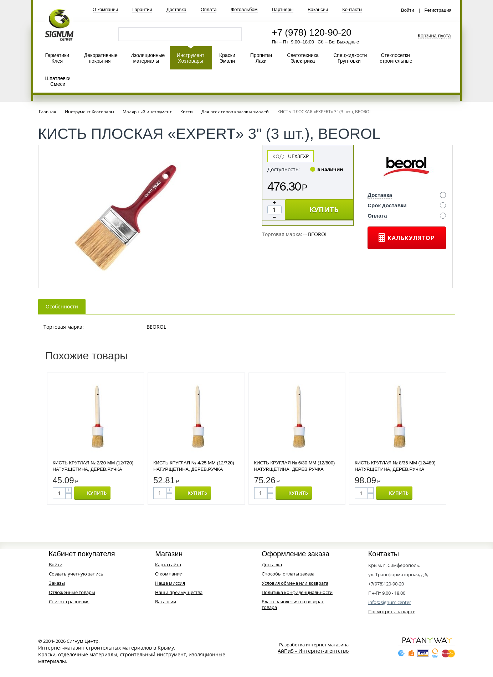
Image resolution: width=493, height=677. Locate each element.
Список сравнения (69, 601)
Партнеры (282, 9)
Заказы (57, 583)
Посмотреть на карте (391, 611)
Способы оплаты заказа (288, 574)
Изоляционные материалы (147, 58)
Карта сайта (168, 564)
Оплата (209, 9)
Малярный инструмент (147, 112)
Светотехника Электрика (303, 58)
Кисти (186, 112)
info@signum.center (389, 602)
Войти (407, 10)
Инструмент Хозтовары (190, 58)
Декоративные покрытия (101, 58)
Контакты (352, 9)
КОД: (278, 156)
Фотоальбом (244, 9)
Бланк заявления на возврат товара (293, 604)
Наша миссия (170, 583)
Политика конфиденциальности (297, 592)
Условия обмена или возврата (295, 583)
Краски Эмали (227, 58)
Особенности (62, 306)
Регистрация (437, 10)
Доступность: (283, 169)
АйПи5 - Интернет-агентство (313, 651)
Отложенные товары (72, 592)
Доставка (176, 9)
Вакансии (318, 9)
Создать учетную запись (76, 574)
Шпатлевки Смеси (58, 81)
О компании (105, 9)
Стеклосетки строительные (396, 58)
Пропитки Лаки (261, 58)
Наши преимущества (178, 592)
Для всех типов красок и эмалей (235, 112)
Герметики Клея (57, 58)
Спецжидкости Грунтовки (350, 58)
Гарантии (142, 9)
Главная (47, 112)
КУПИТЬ (324, 209)
